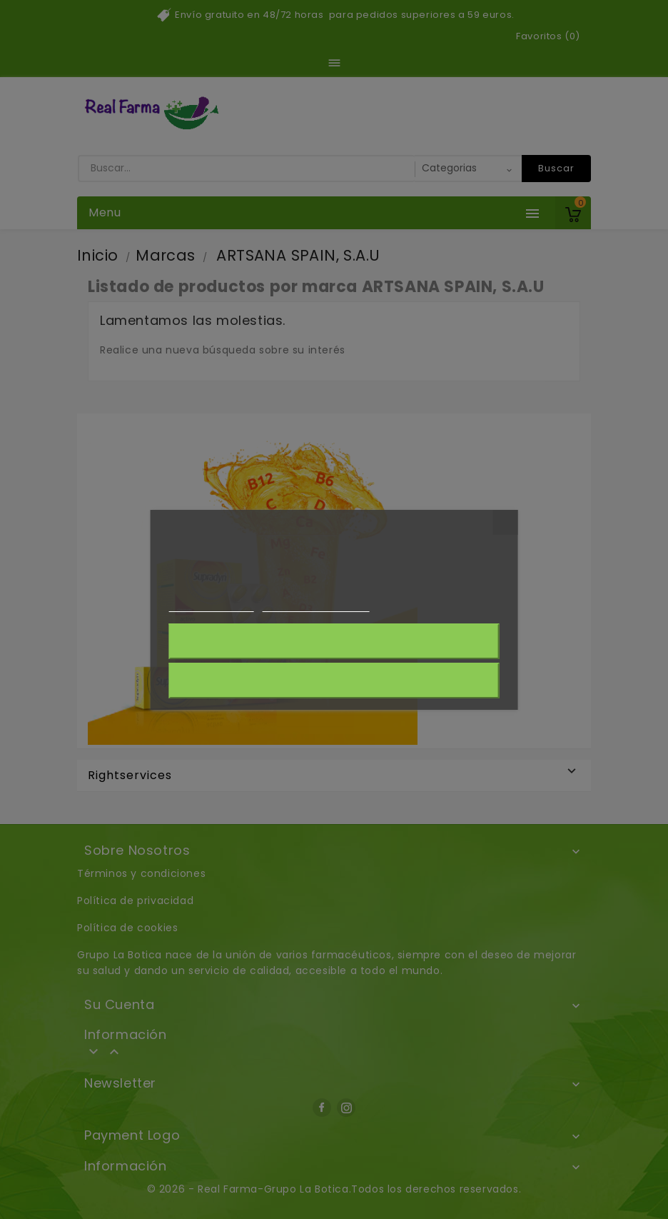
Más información (210, 605)
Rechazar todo (333, 641)
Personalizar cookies (315, 605)
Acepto (334, 680)
